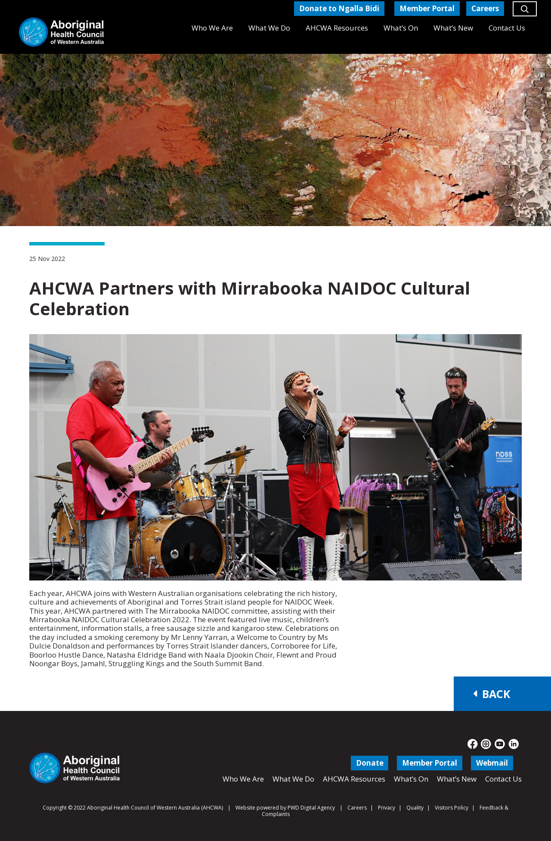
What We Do (293, 779)
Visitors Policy (451, 807)
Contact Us (503, 779)
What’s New (457, 779)
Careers (357, 807)
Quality (415, 807)
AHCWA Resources (354, 779)
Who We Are (243, 779)
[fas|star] (473, 744)
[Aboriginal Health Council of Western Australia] (61, 32)
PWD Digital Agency (311, 808)
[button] (524, 12)
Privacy (386, 807)
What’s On (411, 779)
